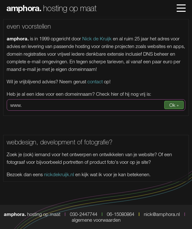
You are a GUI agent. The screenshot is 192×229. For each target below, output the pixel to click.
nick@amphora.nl (162, 214)
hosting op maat (51, 8)
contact (95, 81)
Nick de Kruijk (97, 38)
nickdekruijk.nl (59, 174)
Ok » (174, 105)
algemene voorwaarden (96, 220)
